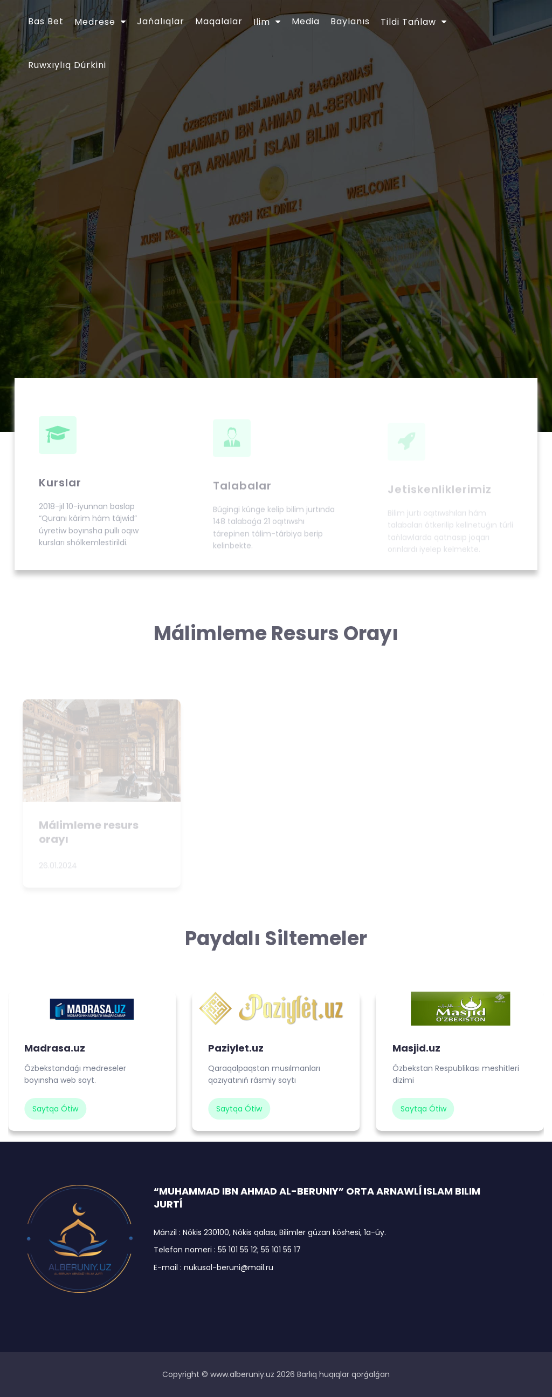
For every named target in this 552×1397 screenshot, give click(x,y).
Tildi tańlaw (408, 22)
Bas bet (46, 21)
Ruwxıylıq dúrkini (67, 65)
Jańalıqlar (160, 21)
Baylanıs (350, 21)
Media (306, 21)
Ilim (261, 22)
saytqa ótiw (55, 1108)
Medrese (94, 22)
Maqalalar (219, 21)
